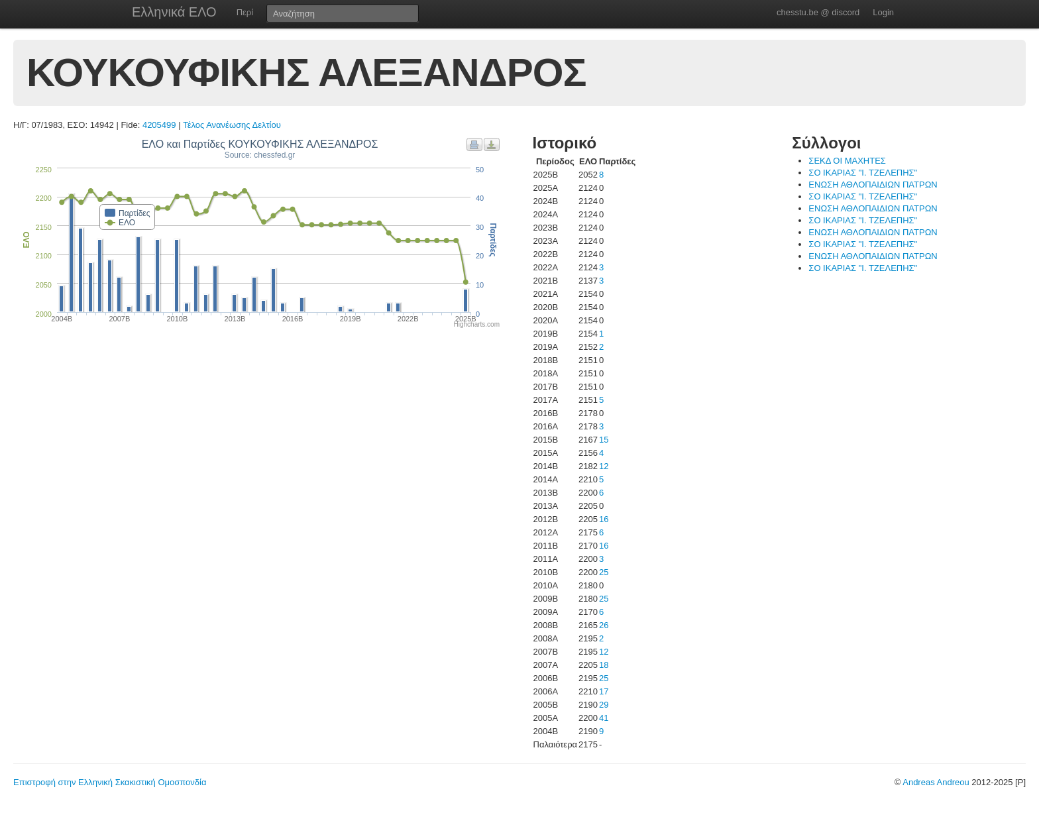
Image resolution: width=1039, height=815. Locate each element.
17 (603, 691)
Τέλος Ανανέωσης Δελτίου (232, 125)
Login (883, 12)
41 (603, 718)
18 (603, 665)
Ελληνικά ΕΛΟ (174, 12)
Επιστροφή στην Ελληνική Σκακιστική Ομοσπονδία (109, 782)
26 (603, 625)
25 (603, 572)
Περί (245, 12)
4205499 (159, 125)
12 (603, 466)
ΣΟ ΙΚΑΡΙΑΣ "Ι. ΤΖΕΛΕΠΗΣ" (862, 173)
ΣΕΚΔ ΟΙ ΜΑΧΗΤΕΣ (847, 161)
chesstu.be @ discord (818, 12)
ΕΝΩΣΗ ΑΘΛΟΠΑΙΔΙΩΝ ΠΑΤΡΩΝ (872, 185)
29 (603, 705)
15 (603, 440)
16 (603, 519)
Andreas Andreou (935, 782)
